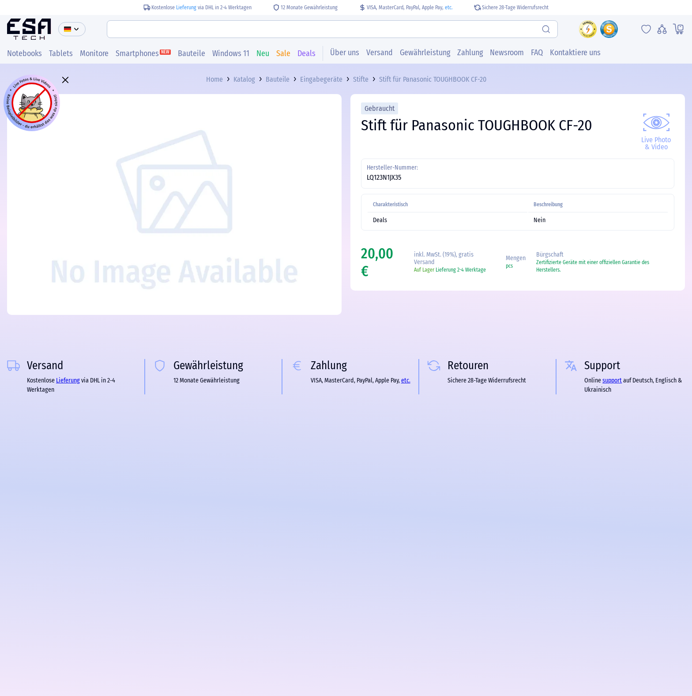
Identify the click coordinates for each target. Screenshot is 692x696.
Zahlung (470, 52)
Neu (262, 53)
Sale (283, 53)
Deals (306, 53)
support (612, 380)
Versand (379, 52)
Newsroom (507, 52)
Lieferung (186, 7)
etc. (449, 7)
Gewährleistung (425, 52)
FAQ (537, 52)
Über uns (344, 52)
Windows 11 (230, 53)
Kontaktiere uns (575, 52)
